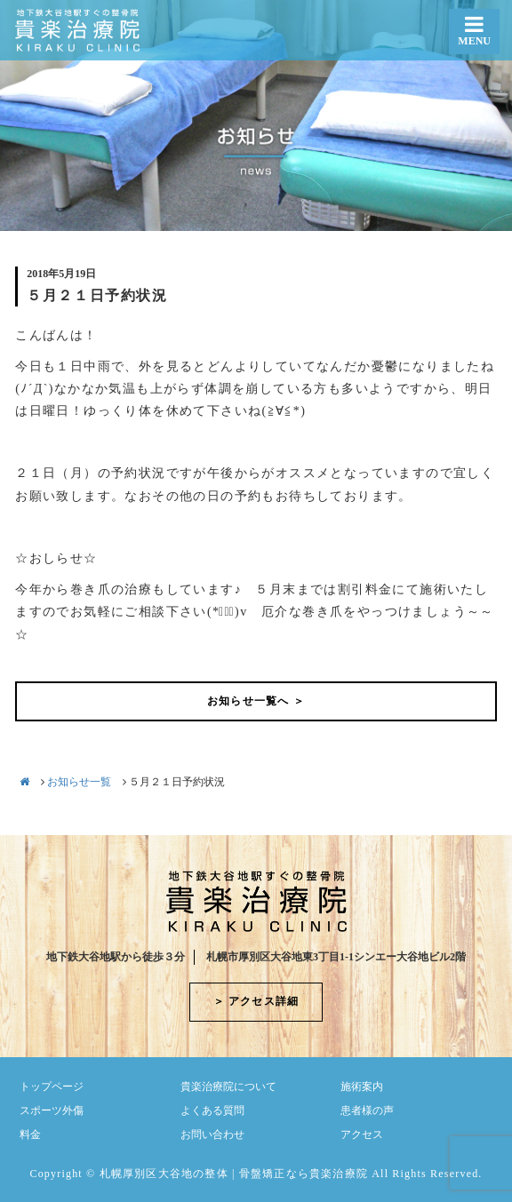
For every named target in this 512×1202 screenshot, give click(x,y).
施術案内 (361, 1086)
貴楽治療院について (228, 1086)
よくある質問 (212, 1110)
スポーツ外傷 (52, 1110)
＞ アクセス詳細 (256, 1001)
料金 (30, 1134)
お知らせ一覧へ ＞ (256, 701)
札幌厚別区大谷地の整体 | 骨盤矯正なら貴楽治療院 (234, 1173)
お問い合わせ (212, 1134)
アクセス (361, 1134)
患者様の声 (367, 1110)
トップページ (52, 1086)
